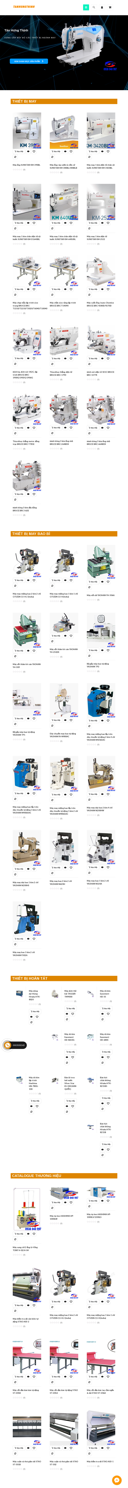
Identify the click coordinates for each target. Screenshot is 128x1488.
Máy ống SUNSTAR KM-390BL (26, 165)
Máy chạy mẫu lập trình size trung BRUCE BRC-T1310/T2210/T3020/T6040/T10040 (30, 306)
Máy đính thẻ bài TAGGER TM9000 (70, 994)
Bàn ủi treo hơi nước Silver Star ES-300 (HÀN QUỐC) (70, 1083)
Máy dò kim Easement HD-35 (105, 994)
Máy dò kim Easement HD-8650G (69, 1037)
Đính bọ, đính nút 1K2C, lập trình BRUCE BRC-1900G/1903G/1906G (25, 375)
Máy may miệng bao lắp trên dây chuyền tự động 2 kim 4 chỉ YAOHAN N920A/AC (101, 737)
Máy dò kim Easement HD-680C (105, 1037)
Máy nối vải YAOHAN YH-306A (101, 595)
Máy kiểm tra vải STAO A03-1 (100, 1461)
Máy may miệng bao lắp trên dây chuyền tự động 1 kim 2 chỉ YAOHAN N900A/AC (27, 810)
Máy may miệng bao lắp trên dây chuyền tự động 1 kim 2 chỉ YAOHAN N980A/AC (64, 811)
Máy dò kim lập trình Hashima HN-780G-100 (34, 1083)
